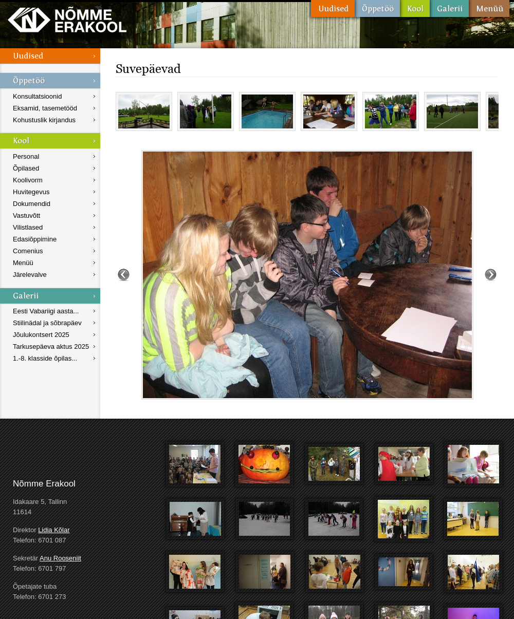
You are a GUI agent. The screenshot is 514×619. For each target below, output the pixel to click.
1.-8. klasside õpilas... (45, 358)
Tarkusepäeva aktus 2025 (51, 346)
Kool (415, 8)
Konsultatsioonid (37, 96)
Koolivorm (28, 180)
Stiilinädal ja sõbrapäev (47, 323)
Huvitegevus (31, 192)
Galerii (449, 8)
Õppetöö (377, 8)
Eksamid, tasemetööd (45, 108)
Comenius (28, 251)
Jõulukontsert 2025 (41, 335)
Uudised (333, 8)
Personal (26, 156)
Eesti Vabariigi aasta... (46, 311)
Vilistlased (28, 227)
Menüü (489, 8)
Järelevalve (30, 274)
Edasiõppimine (35, 239)
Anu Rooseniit (60, 558)
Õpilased (26, 168)
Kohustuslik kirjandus (44, 120)
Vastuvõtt (26, 215)
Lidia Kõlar (53, 530)
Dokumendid (31, 204)
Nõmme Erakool (67, 19)
